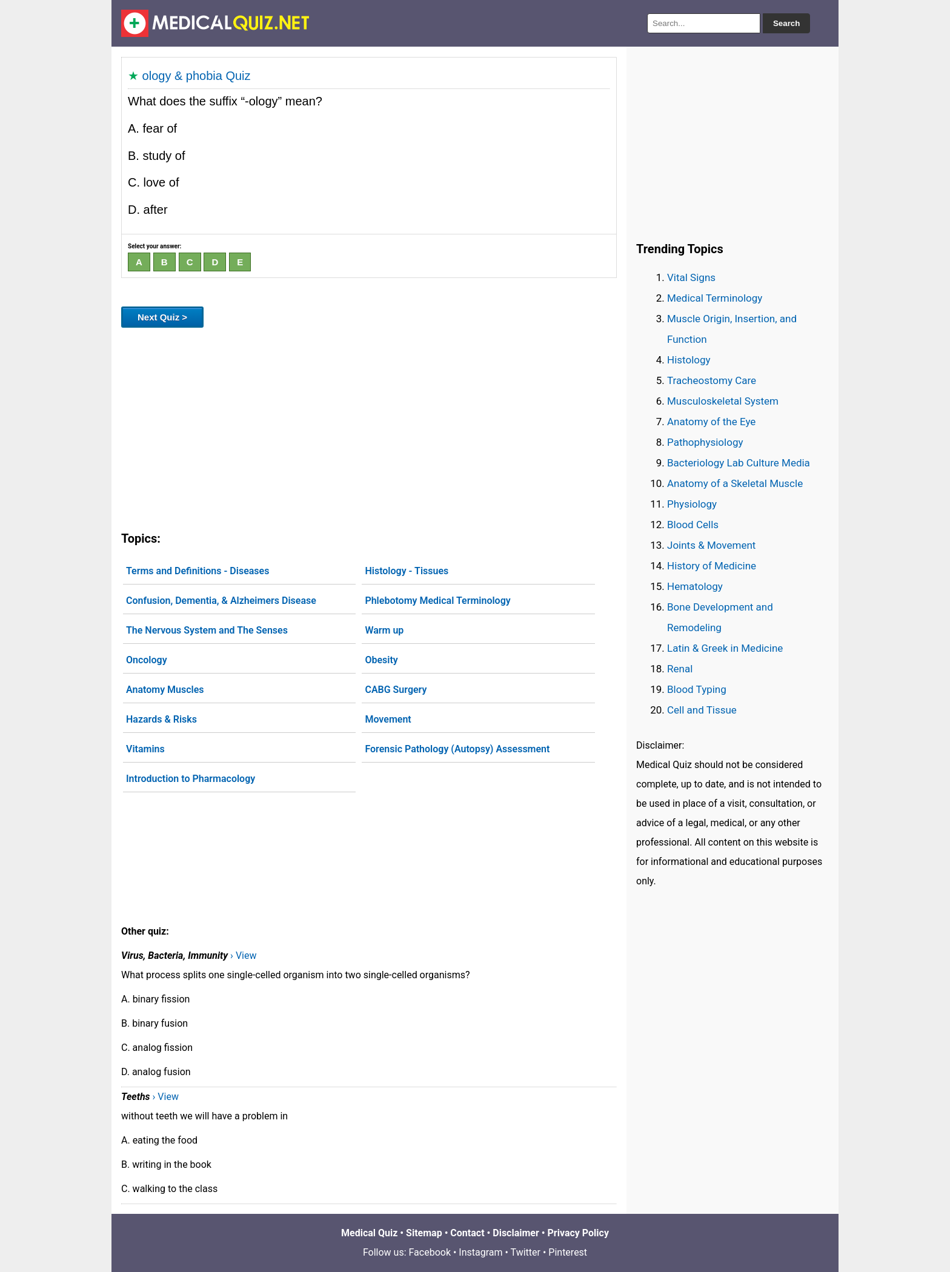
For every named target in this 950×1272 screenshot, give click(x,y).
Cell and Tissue (702, 710)
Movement (388, 719)
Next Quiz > (162, 317)
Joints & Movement (711, 545)
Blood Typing (696, 689)
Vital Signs (691, 277)
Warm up (384, 630)
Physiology (692, 504)
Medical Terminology (714, 298)
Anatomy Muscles (165, 689)
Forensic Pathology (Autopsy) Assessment (457, 749)
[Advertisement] (369, 427)
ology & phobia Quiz (196, 75)
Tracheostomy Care (711, 380)
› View (243, 955)
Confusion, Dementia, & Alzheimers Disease (221, 600)
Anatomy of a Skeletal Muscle (735, 483)
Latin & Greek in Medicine (725, 648)
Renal (680, 669)
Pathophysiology (705, 442)
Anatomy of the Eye (711, 422)
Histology (689, 360)
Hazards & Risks (161, 719)
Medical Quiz (369, 1233)
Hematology (695, 586)
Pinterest (567, 1252)
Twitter (525, 1252)
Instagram (480, 1252)
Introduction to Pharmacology (190, 778)
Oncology (146, 660)
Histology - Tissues (406, 571)
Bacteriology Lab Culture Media (738, 463)
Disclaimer (516, 1233)
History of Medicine (711, 566)
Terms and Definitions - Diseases (197, 571)
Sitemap (424, 1233)
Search (786, 23)
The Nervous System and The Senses (207, 630)
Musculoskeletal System (723, 401)
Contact (467, 1233)
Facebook (430, 1252)
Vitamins (145, 749)
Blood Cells (693, 524)
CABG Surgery (396, 689)
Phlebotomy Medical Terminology (437, 600)
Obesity (381, 660)
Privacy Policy (578, 1233)
